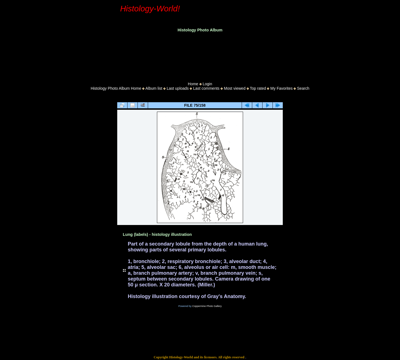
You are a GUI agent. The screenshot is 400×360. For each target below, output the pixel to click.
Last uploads (178, 88)
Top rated (258, 88)
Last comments (206, 88)
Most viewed (235, 88)
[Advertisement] (200, 55)
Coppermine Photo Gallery (207, 306)
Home (193, 84)
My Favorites (281, 88)
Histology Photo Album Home (116, 88)
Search (303, 88)
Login (207, 84)
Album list (153, 88)
